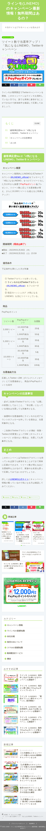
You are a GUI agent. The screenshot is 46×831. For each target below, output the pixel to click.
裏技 (9, 659)
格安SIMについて (15, 642)
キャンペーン (34, 497)
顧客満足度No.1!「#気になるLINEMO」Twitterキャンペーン (24, 131)
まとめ (13, 143)
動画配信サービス (15, 653)
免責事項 (32, 823)
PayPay (15, 497)
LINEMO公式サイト (19, 479)
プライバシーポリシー (18, 823)
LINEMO (6, 497)
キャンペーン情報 (8, 37)
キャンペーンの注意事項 (21, 138)
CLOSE (37, 123)
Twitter (24, 497)
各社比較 (11, 636)
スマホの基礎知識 (15, 648)
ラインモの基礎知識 (16, 631)
